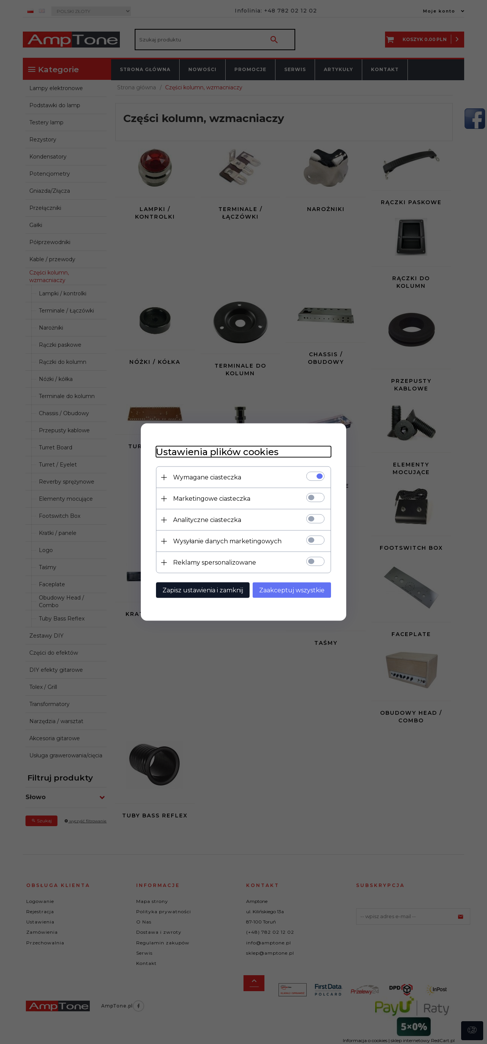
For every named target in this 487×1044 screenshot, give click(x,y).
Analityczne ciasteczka (207, 520)
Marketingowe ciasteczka (211, 498)
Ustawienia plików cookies (217, 451)
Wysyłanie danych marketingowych (227, 541)
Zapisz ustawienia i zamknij (202, 590)
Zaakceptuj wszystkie (292, 590)
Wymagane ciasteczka (207, 477)
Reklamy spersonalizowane (214, 562)
